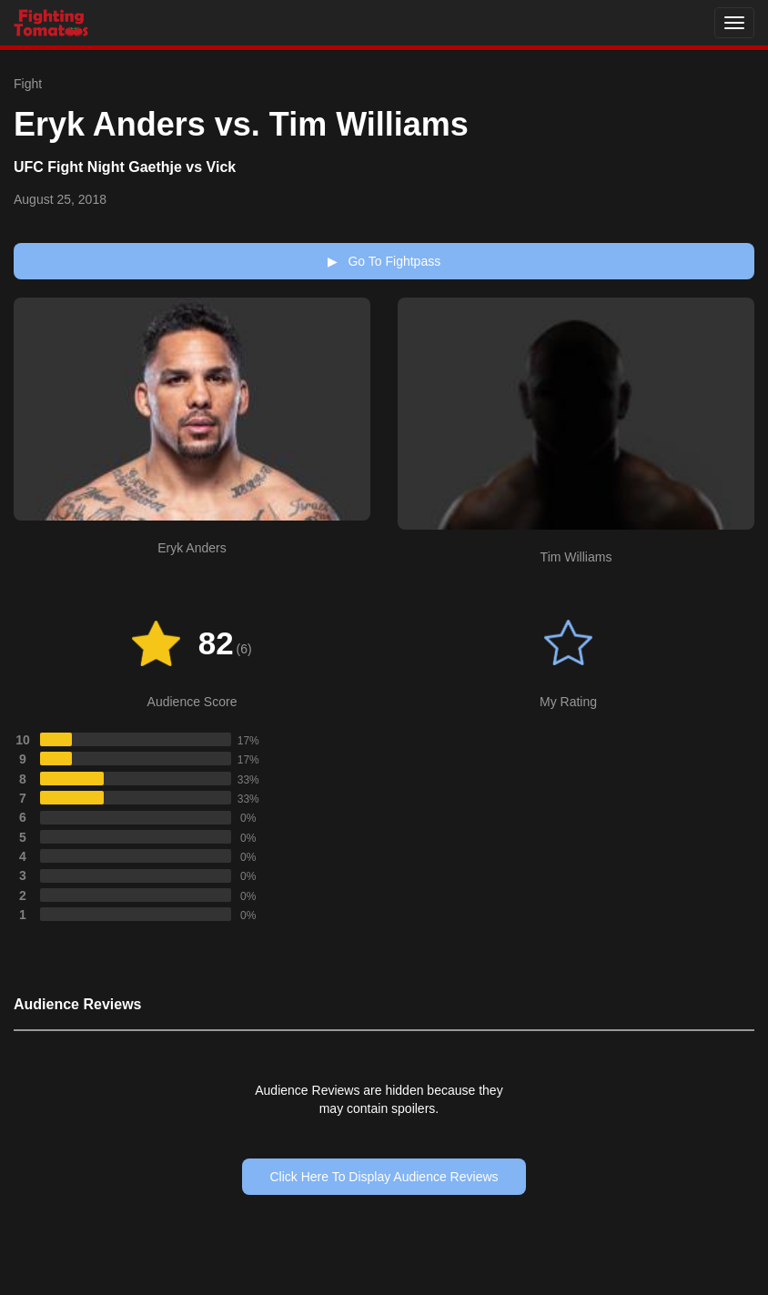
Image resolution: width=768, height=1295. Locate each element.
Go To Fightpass (384, 261)
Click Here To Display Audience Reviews (383, 1176)
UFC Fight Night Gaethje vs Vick (125, 167)
